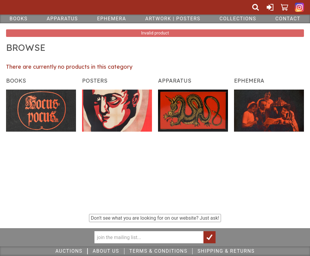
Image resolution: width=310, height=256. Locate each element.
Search (255, 7)
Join (209, 237)
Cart (284, 7)
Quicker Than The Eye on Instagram (299, 7)
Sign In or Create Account (270, 7)
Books (19, 18)
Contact (288, 18)
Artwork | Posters (172, 18)
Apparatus (62, 18)
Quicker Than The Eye (43, 7)
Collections (237, 18)
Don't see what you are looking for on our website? (155, 218)
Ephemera (111, 18)
